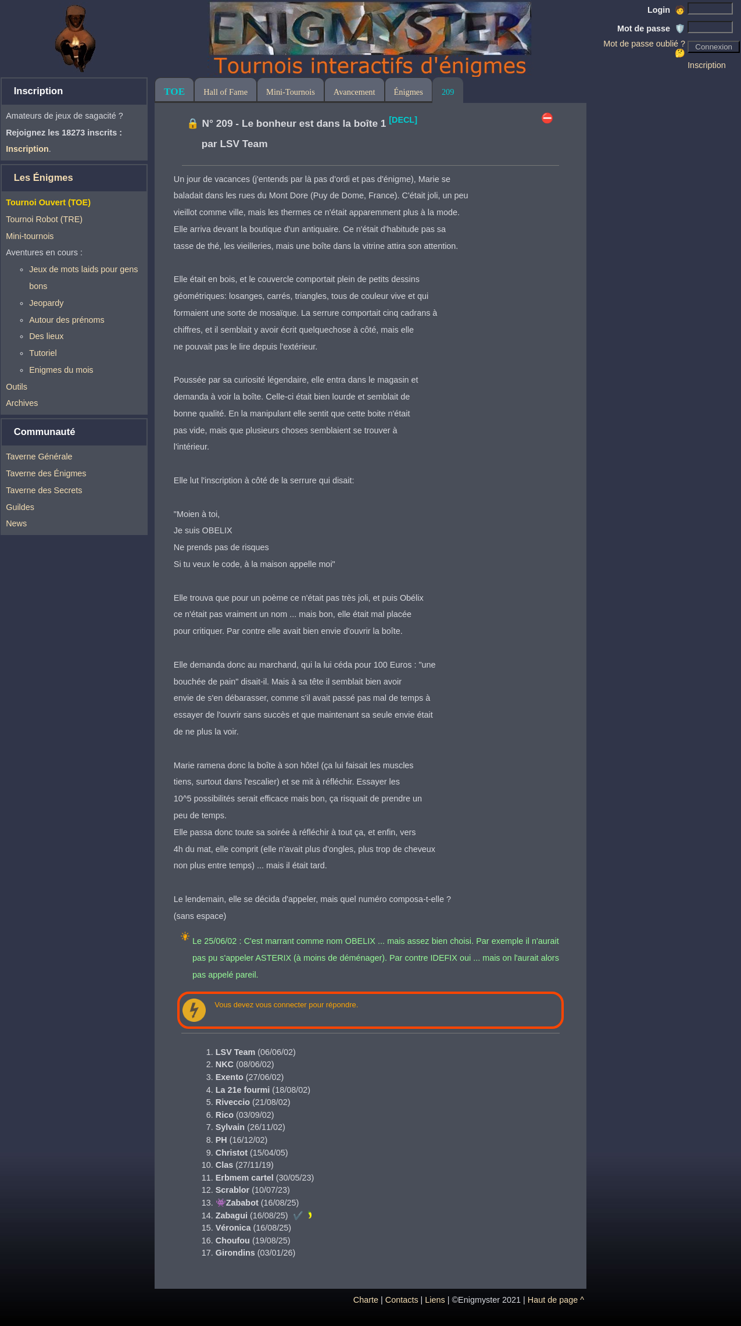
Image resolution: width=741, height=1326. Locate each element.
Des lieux (46, 336)
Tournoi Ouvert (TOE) (48, 202)
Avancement (354, 92)
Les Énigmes (43, 177)
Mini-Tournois (290, 92)
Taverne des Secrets (44, 490)
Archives (22, 403)
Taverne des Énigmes (46, 473)
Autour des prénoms (67, 320)
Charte (365, 1299)
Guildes (20, 507)
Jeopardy (46, 303)
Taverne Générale (39, 456)
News (16, 523)
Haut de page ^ (556, 1299)
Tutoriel (42, 353)
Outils (16, 386)
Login (666, 10)
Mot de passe (651, 28)
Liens (435, 1299)
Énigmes (408, 92)
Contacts (401, 1299)
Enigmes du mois (61, 370)
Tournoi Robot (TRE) (44, 219)
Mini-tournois (29, 236)
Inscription (707, 65)
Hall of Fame (225, 92)
